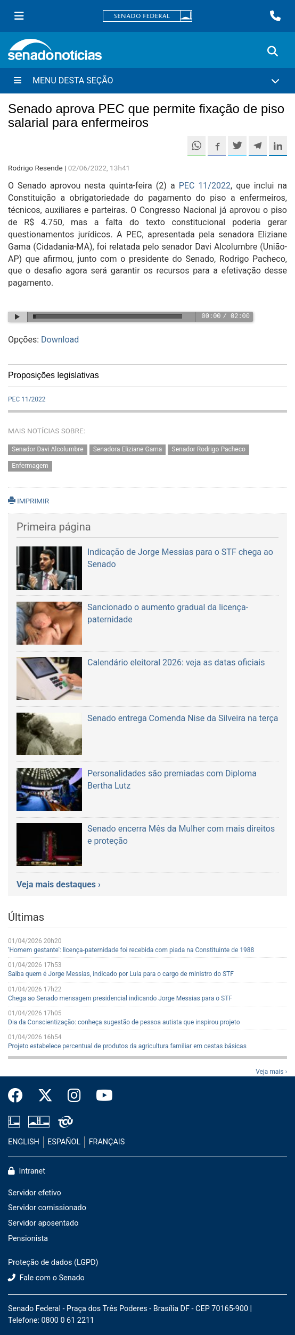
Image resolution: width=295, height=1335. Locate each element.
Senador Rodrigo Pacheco (208, 449)
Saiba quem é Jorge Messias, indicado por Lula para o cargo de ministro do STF (121, 974)
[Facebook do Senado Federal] (19, 1096)
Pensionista (28, 1238)
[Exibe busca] (272, 51)
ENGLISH (23, 1141)
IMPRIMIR (28, 501)
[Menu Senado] (19, 16)
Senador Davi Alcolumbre (47, 449)
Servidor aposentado (43, 1223)
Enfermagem (30, 465)
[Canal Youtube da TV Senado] (100, 1096)
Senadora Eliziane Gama (127, 449)
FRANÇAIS (107, 1141)
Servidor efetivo (34, 1192)
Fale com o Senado (46, 1277)
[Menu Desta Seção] (147, 80)
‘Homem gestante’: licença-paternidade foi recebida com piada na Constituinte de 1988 (131, 950)
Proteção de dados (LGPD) (53, 1262)
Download (60, 340)
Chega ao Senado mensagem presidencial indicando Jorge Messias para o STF (120, 998)
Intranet (26, 1171)
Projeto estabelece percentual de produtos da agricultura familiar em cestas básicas (127, 1046)
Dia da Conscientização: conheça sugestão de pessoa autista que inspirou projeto (124, 1022)
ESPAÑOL (63, 1141)
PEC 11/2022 (205, 186)
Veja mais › (271, 1071)
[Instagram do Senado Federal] (74, 1096)
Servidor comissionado (47, 1207)
